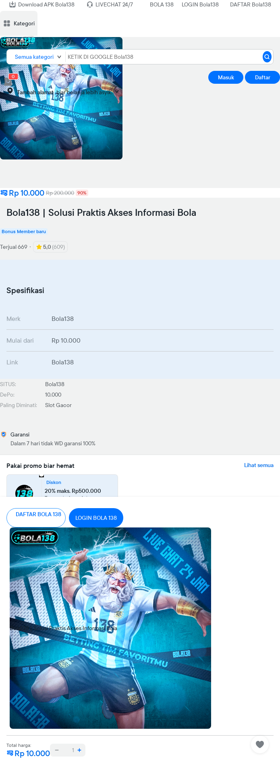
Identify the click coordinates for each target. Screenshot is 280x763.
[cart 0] (8, 81)
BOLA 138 (162, 4)
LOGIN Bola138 (200, 4)
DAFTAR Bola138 (250, 4)
